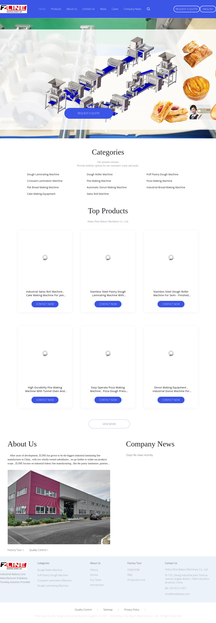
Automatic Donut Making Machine (107, 187)
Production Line (136, 580)
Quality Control (83, 609)
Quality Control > (38, 550)
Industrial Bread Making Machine (166, 187)
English (208, 9)
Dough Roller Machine (100, 174)
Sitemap (107, 609)
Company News (132, 9)
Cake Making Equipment (41, 193)
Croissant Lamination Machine (45, 181)
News (103, 9)
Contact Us (88, 9)
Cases (115, 9)
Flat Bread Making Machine (43, 187)
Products (56, 9)
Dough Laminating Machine (43, 174)
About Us (71, 9)
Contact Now (45, 304)
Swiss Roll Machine (98, 193)
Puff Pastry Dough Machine (162, 174)
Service (94, 575)
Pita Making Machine (99, 181)
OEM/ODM (133, 569)
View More (109, 424)
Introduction (97, 585)
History (94, 569)
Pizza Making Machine (159, 181)
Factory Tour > (16, 550)
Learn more (133, 113)
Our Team (95, 580)
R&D (129, 575)
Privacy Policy (131, 609)
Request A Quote (187, 9)
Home (42, 9)
